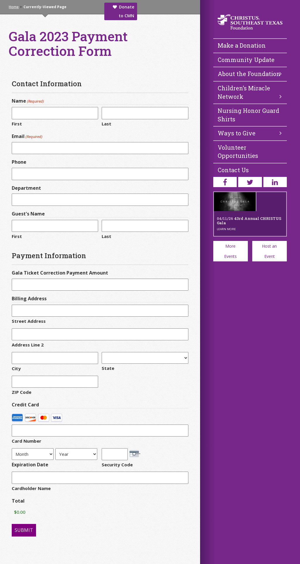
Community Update (246, 59)
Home (14, 6)
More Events (230, 251)
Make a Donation (242, 45)
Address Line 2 (28, 345)
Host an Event (269, 251)
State (108, 368)
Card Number (26, 441)
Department (26, 188)
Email (27, 136)
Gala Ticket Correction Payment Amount (60, 273)
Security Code (117, 465)
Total (18, 501)
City (16, 368)
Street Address (29, 321)
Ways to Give (250, 133)
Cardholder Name (31, 488)
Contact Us (233, 170)
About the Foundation (250, 73)
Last (106, 124)
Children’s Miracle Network (250, 92)
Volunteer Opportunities (238, 152)
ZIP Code (21, 392)
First (17, 124)
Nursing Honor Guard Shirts (248, 115)
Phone (19, 162)
